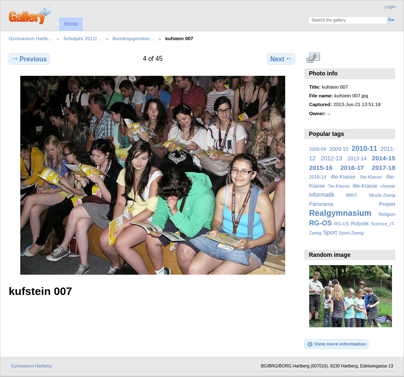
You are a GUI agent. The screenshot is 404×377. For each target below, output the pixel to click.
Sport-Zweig (351, 232)
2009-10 (339, 149)
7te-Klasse (339, 186)
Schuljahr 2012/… (82, 38)
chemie (387, 186)
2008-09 (317, 149)
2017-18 (383, 167)
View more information (336, 344)
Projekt (387, 204)
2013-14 (356, 159)
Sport (330, 232)
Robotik (360, 224)
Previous (29, 59)
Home (70, 24)
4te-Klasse (343, 177)
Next (281, 59)
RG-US (341, 223)
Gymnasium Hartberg (31, 366)
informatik (321, 194)
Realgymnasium (340, 213)
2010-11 (365, 148)
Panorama (321, 204)
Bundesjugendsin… (133, 38)
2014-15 (383, 158)
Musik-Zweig (382, 195)
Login (390, 7)
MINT (351, 195)
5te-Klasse (371, 176)
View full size (313, 58)
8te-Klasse (365, 186)
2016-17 (352, 167)
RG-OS (320, 223)
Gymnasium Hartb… (31, 38)
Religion (386, 214)
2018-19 (317, 176)
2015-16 (321, 167)
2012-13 (331, 158)
